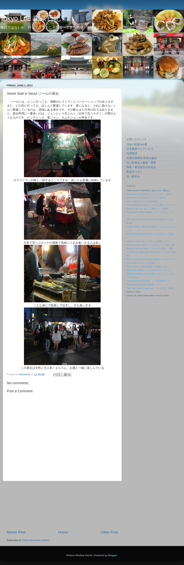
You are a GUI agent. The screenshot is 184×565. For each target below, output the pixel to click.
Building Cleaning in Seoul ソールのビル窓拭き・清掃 (149, 248)
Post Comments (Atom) (36, 540)
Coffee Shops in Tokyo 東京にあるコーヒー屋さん (148, 190)
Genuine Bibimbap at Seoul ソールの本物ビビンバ (149, 281)
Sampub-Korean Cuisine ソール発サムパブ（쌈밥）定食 (151, 245)
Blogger (112, 555)
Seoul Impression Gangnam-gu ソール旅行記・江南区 (150, 288)
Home (63, 532)
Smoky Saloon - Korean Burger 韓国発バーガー (147, 267)
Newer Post (16, 532)
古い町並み (133, 176)
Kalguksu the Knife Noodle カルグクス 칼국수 (146, 198)
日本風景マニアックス (140, 148)
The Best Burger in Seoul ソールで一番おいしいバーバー (152, 205)
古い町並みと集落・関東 (141, 162)
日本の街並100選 (137, 144)
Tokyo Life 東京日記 (30, 18)
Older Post (109, 532)
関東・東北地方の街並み (141, 167)
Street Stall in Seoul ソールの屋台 (141, 263)
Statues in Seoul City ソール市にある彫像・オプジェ (149, 241)
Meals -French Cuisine (159, 295)
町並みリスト (135, 171)
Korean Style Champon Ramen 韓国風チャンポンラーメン (152, 259)
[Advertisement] (62, 505)
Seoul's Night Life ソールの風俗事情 (142, 201)
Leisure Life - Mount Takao (138, 295)
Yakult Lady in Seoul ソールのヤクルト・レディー (149, 270)
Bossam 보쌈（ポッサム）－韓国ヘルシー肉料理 (147, 209)
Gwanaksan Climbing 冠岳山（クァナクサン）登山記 (149, 194)
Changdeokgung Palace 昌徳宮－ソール (144, 285)
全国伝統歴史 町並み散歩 (142, 158)
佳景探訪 (132, 153)
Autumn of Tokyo (134, 292)
